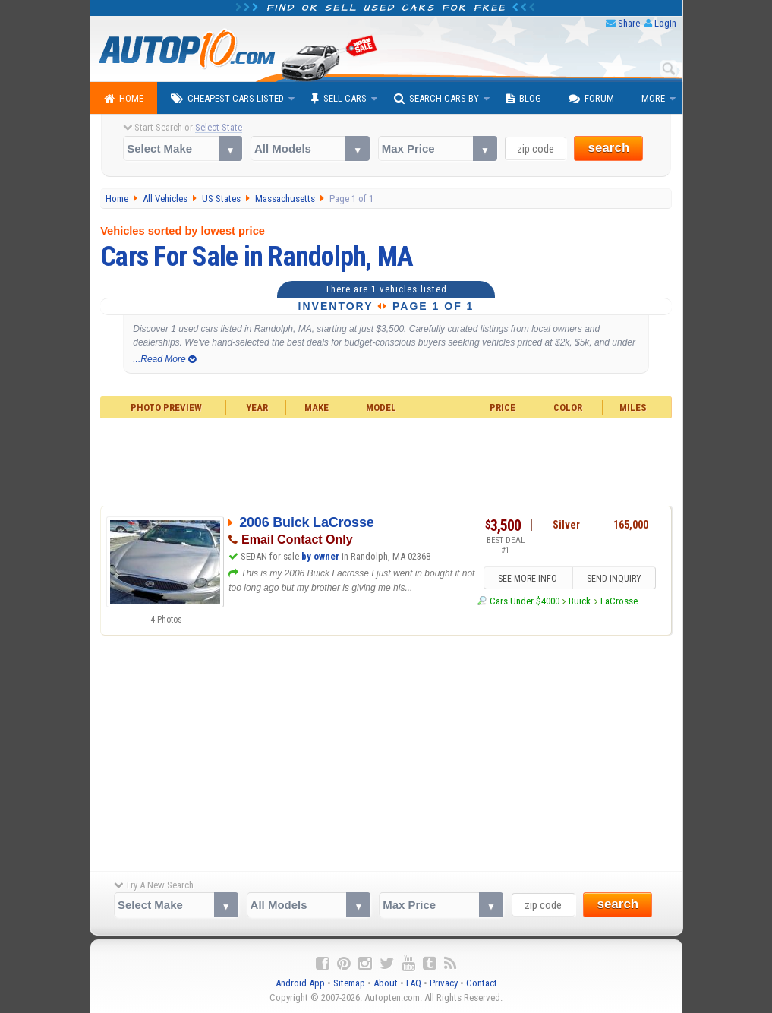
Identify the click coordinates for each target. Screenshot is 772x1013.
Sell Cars (339, 98)
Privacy (444, 983)
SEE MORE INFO (527, 578)
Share (629, 23)
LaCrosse (619, 601)
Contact (481, 983)
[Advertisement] (386, 460)
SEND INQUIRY (614, 578)
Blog (523, 98)
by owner (320, 556)
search (608, 147)
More (653, 98)
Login (665, 23)
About (385, 983)
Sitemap (349, 983)
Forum (591, 98)
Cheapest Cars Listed (227, 98)
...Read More (164, 359)
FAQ (413, 983)
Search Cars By (436, 98)
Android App (300, 983)
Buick (580, 601)
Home (123, 98)
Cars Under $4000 (524, 601)
